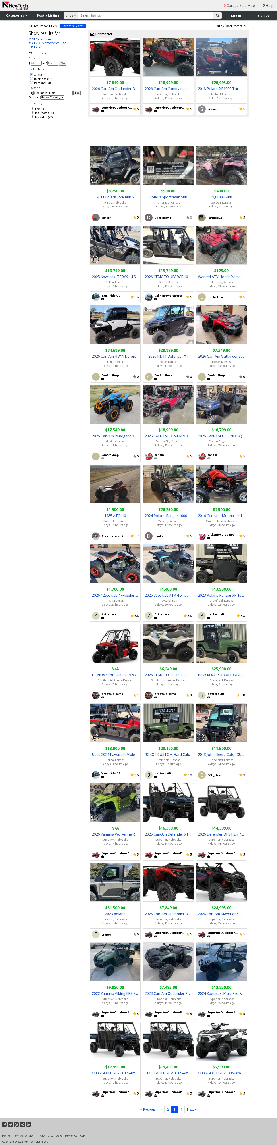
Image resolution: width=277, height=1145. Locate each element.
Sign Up (264, 15)
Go (63, 63)
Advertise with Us (66, 1135)
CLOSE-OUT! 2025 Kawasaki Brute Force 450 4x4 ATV (221, 1073)
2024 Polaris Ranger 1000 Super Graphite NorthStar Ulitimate (168, 515)
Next (191, 1109)
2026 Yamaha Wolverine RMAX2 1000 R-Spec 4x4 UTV (115, 834)
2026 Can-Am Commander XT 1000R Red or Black (168, 88)
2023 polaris (115, 913)
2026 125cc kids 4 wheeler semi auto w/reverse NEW (115, 595)
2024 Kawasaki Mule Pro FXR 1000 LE (221, 993)
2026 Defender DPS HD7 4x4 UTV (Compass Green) (221, 834)
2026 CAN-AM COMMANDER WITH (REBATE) (168, 436)
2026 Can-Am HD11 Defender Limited (115, 356)
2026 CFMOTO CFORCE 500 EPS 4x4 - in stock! (168, 674)
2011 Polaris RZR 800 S (115, 197)
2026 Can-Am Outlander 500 (221, 356)
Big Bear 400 (221, 197)
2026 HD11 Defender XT (168, 356)
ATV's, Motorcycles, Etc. (48, 43)
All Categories (40, 39)
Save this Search (73, 26)
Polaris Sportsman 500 (168, 197)
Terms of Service (23, 1135)
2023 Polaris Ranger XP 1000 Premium (221, 595)
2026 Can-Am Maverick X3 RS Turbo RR (221, 913)
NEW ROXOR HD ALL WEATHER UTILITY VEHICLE (221, 674)
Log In (236, 15)
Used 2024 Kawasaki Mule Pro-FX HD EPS (115, 754)
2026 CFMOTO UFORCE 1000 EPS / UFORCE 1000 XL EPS (168, 276)
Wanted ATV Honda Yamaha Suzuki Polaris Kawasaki (221, 276)
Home (6, 1135)
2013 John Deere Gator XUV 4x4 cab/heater (221, 754)
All (33, 75)
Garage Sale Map (239, 5)
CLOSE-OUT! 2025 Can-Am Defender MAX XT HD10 (168, 1073)
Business (38, 79)
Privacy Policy (45, 1135)
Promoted (101, 34)
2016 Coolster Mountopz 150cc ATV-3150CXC (221, 515)
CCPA (83, 1135)
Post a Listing (48, 15)
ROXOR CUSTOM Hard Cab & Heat (168, 754)
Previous (147, 1109)
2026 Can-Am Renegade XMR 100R (115, 436)
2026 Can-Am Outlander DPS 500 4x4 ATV (115, 88)
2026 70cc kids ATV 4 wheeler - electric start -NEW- (168, 595)
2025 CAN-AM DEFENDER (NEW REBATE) (221, 436)
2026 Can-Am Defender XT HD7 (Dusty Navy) (168, 834)
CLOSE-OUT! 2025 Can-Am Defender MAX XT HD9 (115, 1073)
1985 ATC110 (115, 515)
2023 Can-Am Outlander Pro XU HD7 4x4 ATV (168, 993)
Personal (38, 83)
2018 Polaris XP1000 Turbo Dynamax (221, 88)
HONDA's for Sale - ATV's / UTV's (115, 674)
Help (268, 5)
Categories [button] (16, 15)
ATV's (35, 46)
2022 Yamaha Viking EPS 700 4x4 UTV (115, 993)
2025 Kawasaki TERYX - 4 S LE (115, 276)
